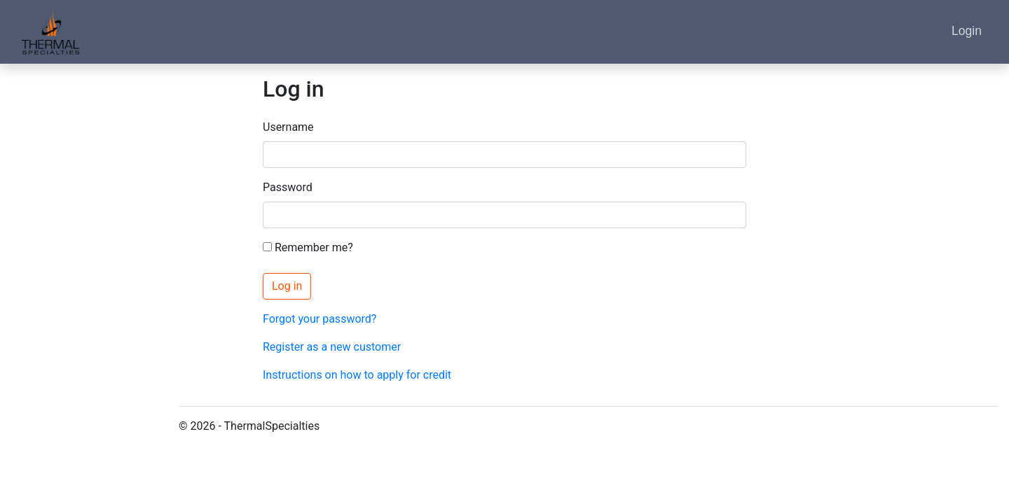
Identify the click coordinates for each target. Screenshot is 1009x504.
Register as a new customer (332, 347)
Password (288, 187)
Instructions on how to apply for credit (357, 375)
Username (288, 127)
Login (967, 31)
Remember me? (308, 247)
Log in (287, 286)
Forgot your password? (319, 319)
